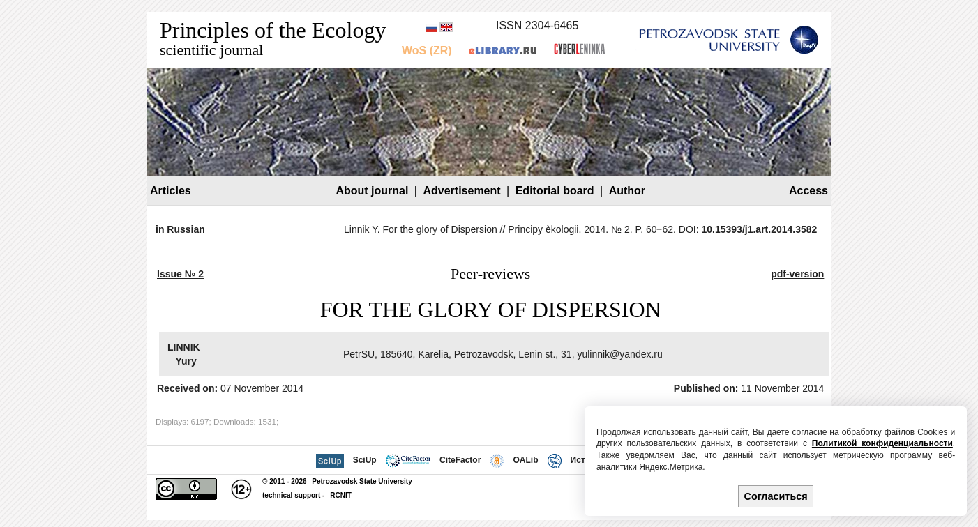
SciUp (365, 460)
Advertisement (461, 191)
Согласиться (776, 496)
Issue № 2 (180, 274)
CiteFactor (460, 460)
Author (627, 191)
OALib (525, 460)
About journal (372, 191)
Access (808, 191)
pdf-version (797, 274)
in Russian (180, 229)
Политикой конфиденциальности (882, 443)
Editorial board (555, 191)
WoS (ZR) (427, 50)
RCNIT (341, 495)
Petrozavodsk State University (362, 481)
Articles (170, 191)
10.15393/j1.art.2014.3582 (760, 229)
